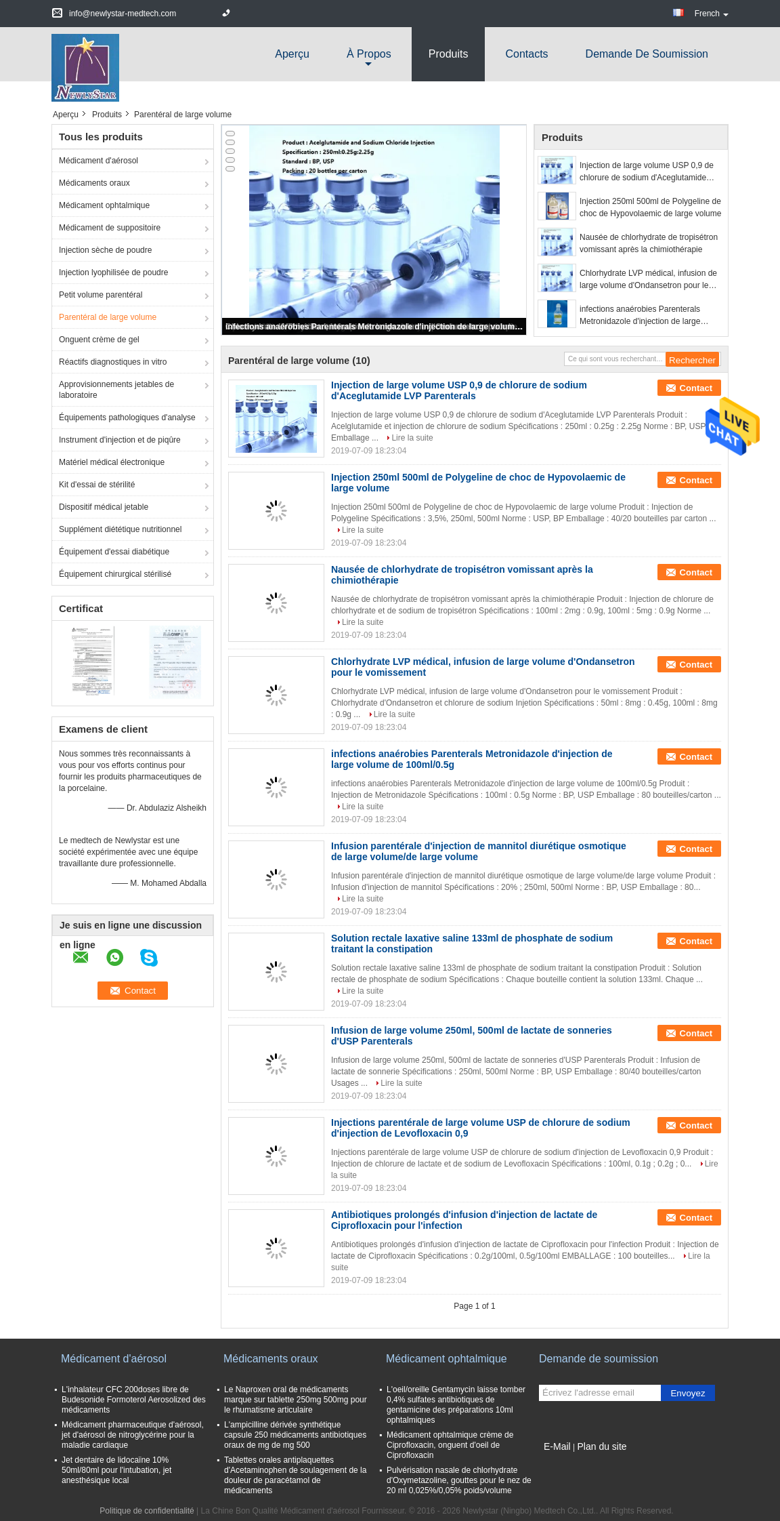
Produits (449, 54)
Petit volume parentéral (100, 295)
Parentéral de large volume (107, 317)
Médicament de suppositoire (109, 227)
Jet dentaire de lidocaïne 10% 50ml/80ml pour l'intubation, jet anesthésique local (116, 1470)
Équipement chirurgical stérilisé (115, 574)
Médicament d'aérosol (98, 160)
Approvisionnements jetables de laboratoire (116, 390)
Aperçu (292, 54)
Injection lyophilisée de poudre (113, 272)
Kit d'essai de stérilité (97, 484)
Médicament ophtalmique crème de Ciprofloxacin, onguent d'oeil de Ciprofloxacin (450, 1445)
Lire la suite (412, 438)
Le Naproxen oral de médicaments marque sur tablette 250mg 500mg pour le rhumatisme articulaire (295, 1400)
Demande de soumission (647, 54)
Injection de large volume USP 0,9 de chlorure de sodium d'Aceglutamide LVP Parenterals (647, 172)
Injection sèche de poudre (105, 250)
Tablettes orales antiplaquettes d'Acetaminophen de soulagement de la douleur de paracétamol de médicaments (295, 1475)
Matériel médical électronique (112, 462)
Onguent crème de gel (99, 339)
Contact (696, 388)
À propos (369, 54)
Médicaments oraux (94, 183)
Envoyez (687, 1393)
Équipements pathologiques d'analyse (127, 417)
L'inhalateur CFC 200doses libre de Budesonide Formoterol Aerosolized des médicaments (134, 1400)
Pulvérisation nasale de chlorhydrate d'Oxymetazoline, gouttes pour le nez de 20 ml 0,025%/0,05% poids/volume (459, 1480)
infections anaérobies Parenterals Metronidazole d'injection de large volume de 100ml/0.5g (375, 326)
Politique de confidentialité (147, 1511)
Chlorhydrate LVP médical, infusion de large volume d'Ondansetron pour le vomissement (648, 279)
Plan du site (601, 1446)
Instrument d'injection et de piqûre (120, 440)
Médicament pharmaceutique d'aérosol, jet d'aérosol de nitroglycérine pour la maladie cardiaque (133, 1435)
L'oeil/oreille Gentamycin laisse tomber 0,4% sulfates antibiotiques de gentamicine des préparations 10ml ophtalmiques (456, 1405)
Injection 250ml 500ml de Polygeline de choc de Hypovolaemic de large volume (650, 207)
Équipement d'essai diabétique (114, 551)
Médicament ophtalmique (104, 205)
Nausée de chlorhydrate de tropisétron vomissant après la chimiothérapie (649, 243)
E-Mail (557, 1446)
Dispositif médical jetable (103, 507)
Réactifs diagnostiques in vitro (113, 362)
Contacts (526, 54)
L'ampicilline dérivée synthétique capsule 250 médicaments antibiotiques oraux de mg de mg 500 (295, 1435)
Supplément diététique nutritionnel (120, 529)
